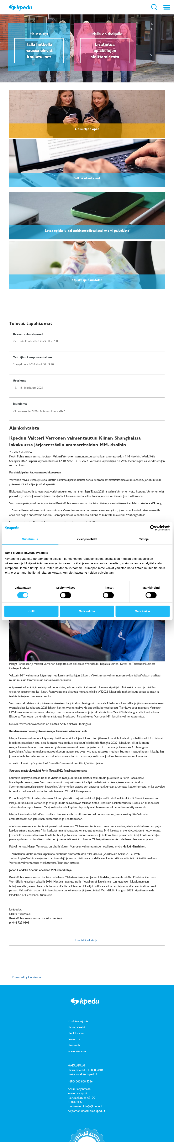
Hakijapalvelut (76, 1027)
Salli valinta (87, 611)
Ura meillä (74, 1045)
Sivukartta (74, 1039)
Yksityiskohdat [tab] (87, 539)
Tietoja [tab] (144, 539)
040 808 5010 (94, 1070)
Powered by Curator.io (26, 977)
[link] (87, 114)
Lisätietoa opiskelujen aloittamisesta (105, 51)
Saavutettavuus (77, 1051)
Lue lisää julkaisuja (86, 940)
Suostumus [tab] (30, 539)
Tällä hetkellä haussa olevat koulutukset (39, 51)
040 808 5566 (84, 1081)
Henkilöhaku (76, 1033)
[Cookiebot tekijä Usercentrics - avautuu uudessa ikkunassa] (153, 528)
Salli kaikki (142, 611)
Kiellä (31, 611)
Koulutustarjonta (78, 1021)
